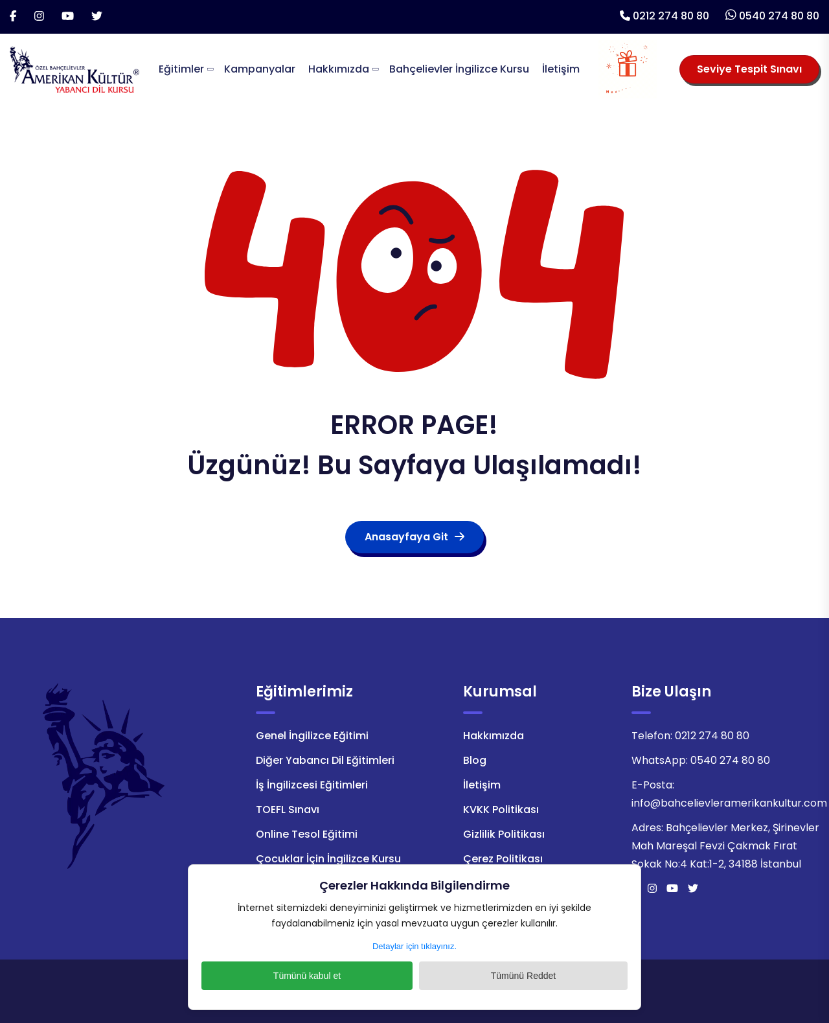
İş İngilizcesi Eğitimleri (312, 784)
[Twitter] (96, 17)
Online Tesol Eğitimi (307, 834)
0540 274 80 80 (779, 15)
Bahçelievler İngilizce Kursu (459, 69)
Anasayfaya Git (414, 536)
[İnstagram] (39, 17)
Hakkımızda (338, 69)
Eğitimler (181, 69)
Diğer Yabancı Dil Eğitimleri (325, 760)
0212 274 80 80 (671, 15)
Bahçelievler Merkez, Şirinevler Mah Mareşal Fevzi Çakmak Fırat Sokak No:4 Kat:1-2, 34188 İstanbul (725, 845)
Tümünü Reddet (482, 976)
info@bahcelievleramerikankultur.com (729, 803)
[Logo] (74, 68)
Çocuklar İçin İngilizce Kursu (328, 858)
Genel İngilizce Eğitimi (312, 735)
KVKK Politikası (501, 809)
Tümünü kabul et (346, 976)
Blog (474, 760)
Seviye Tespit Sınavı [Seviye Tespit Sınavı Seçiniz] (749, 69)
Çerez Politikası (503, 858)
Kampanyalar (259, 69)
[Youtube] (68, 17)
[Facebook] (13, 17)
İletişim (561, 69)
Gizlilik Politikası (504, 834)
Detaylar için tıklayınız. (414, 946)
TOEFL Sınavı (287, 809)
